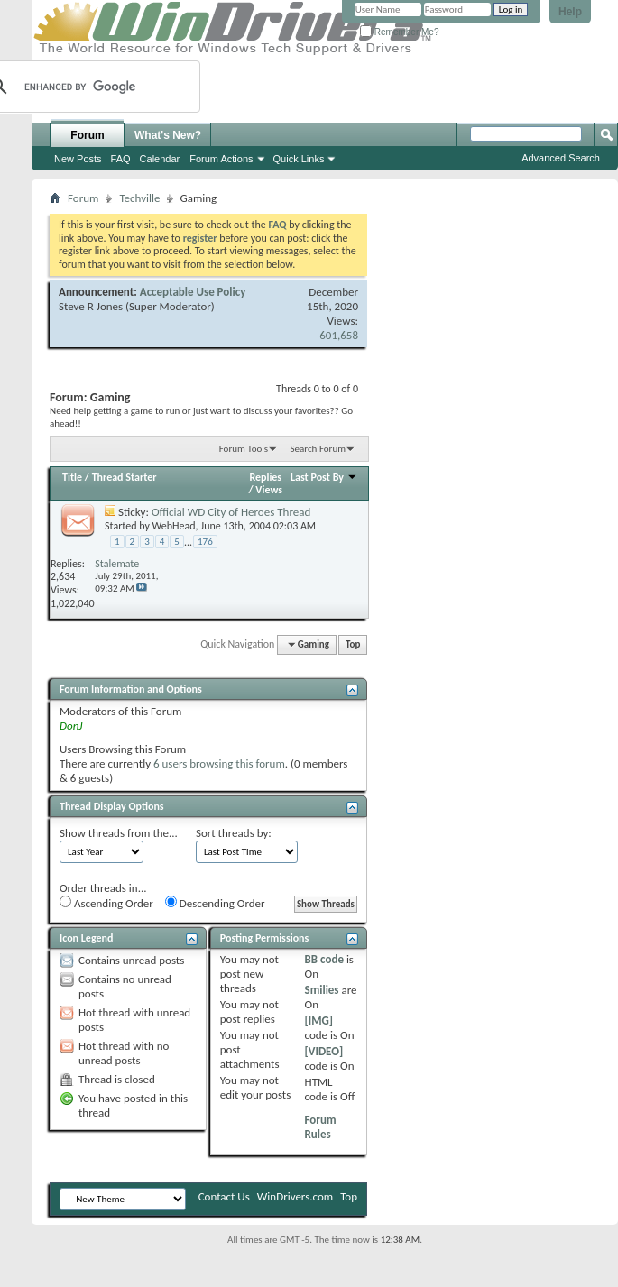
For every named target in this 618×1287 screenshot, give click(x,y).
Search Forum (318, 449)
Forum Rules (321, 1127)
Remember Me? (399, 32)
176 (205, 541)
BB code (324, 959)
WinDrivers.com (295, 1196)
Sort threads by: (234, 833)
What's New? (167, 135)
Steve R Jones (91, 306)
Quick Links (299, 158)
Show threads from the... (119, 833)
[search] (83, 86)
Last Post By (324, 477)
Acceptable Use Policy (193, 292)
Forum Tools (243, 449)
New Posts (78, 158)
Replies (265, 477)
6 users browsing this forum (219, 763)
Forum (87, 135)
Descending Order (215, 903)
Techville (139, 198)
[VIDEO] (324, 1051)
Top (353, 644)
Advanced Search (560, 157)
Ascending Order (106, 903)
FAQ (121, 158)
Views (268, 489)
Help (570, 11)
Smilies (322, 990)
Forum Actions (221, 158)
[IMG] (319, 1020)
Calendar (160, 158)
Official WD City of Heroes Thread (231, 512)
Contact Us (224, 1196)
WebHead (174, 525)
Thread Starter (124, 477)
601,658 (338, 335)
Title (72, 477)
